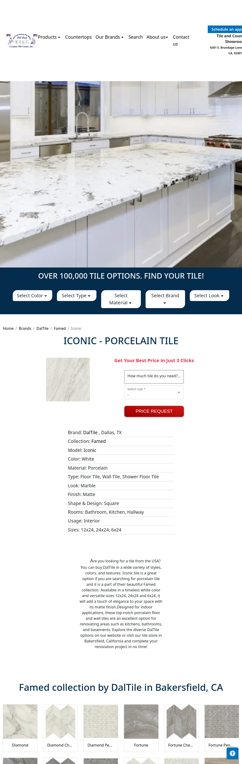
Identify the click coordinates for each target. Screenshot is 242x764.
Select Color (30, 295)
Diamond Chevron (60, 745)
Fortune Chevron (181, 745)
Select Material (119, 299)
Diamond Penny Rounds (100, 745)
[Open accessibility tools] (232, 753)
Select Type (75, 295)
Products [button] (48, 37)
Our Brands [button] (108, 37)
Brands (25, 328)
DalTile (43, 328)
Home (8, 328)
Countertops (78, 37)
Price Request (154, 411)
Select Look (207, 295)
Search (135, 37)
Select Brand (165, 295)
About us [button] (156, 37)
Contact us (181, 40)
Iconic (90, 450)
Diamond (20, 745)
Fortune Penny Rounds (221, 745)
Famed (60, 328)
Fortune (141, 745)
